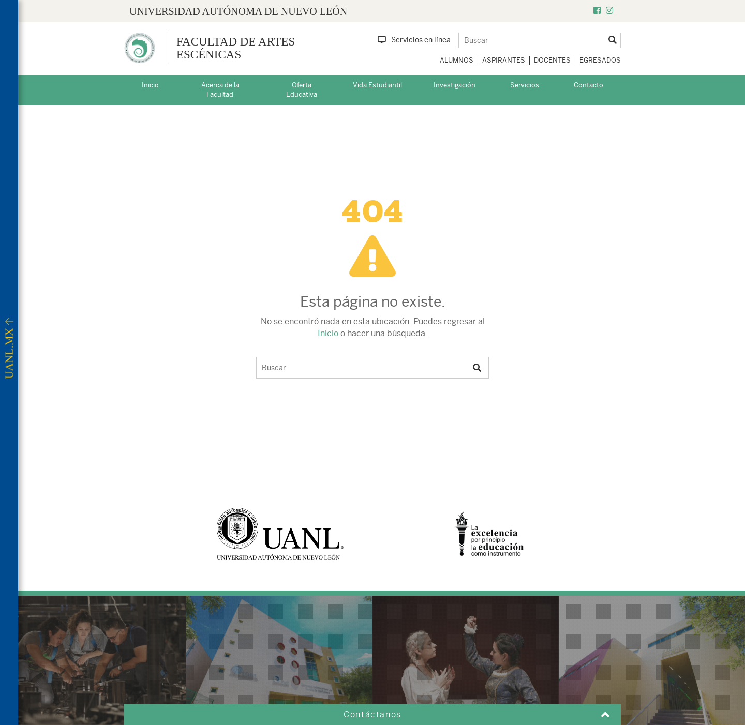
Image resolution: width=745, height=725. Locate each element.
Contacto (588, 85)
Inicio (150, 85)
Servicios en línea (414, 40)
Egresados (600, 60)
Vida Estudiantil (377, 85)
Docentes (552, 60)
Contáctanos (372, 714)
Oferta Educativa (301, 90)
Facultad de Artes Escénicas (235, 48)
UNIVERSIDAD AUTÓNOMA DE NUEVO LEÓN (238, 11)
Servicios (524, 85)
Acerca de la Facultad (220, 90)
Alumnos (456, 60)
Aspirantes (503, 60)
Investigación (454, 85)
